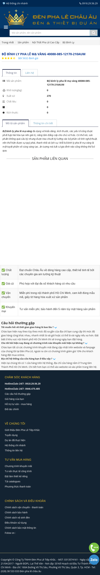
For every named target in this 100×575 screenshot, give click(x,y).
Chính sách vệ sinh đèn (17, 517)
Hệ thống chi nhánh (15, 445)
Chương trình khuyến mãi (18, 466)
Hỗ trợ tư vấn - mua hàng (18, 404)
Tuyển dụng (11, 435)
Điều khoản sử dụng (15, 522)
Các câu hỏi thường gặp (18, 394)
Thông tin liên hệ (14, 450)
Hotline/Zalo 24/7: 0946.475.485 (22, 388)
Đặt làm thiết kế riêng (16, 476)
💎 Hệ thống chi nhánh (15, 3)
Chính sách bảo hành (16, 512)
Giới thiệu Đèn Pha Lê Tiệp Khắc (22, 430)
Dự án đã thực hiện (15, 440)
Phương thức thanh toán (18, 486)
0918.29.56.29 (89, 3)
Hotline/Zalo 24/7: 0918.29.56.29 (22, 383)
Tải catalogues (12, 481)
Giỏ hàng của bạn (14, 399)
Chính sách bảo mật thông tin (20, 527)
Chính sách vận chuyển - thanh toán (24, 507)
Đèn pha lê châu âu (30, 571)
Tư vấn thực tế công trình (18, 471)
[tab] (11, 73)
